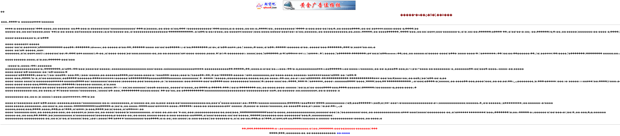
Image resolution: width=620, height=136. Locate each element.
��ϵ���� (343, 133)
